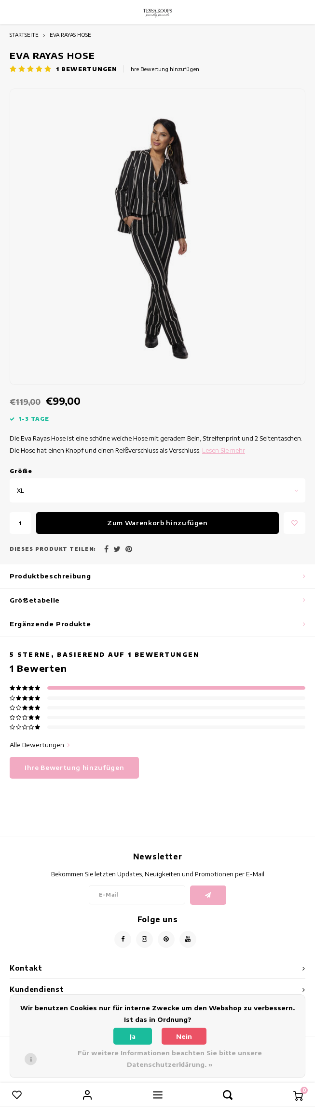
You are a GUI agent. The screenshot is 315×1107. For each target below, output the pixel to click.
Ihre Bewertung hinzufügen (164, 69)
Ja (133, 1036)
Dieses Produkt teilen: (53, 549)
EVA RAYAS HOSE (70, 34)
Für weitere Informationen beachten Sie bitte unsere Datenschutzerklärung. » (170, 1058)
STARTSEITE (24, 34)
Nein (184, 1036)
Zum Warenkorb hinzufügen (157, 523)
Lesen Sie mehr (223, 450)
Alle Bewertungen (40, 745)
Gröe (21, 471)
